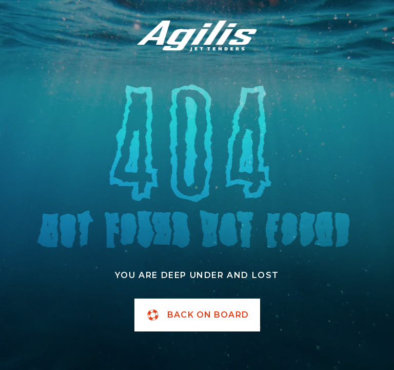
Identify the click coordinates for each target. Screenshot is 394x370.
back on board (197, 315)
